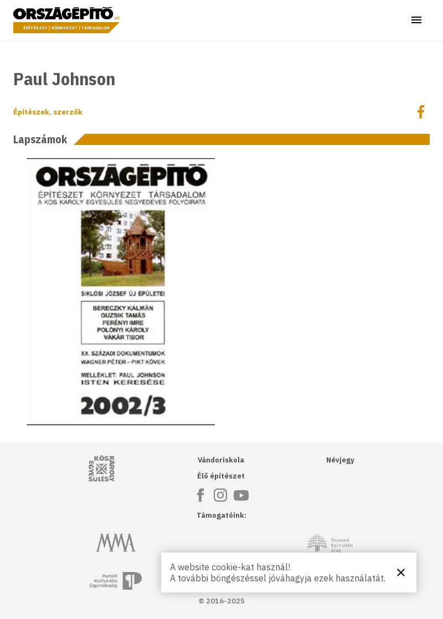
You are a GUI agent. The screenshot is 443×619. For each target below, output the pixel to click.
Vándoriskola (221, 460)
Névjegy (340, 460)
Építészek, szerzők (48, 112)
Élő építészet (221, 476)
